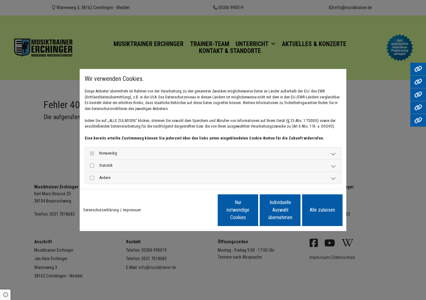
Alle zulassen (313, 210)
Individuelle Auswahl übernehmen (254, 210)
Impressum (132, 210)
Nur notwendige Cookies (194, 210)
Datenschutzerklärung (101, 210)
